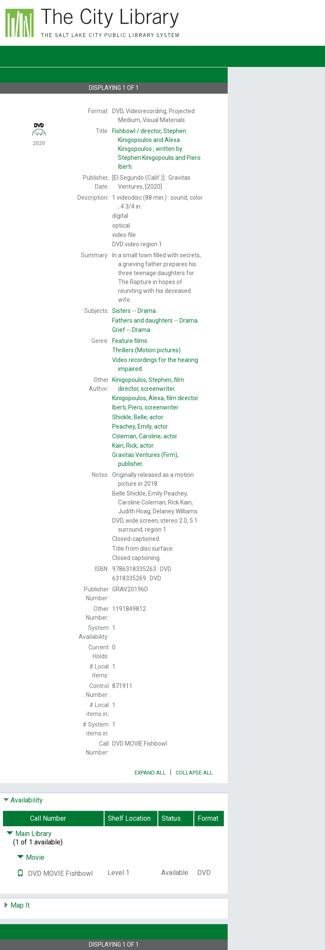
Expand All (150, 772)
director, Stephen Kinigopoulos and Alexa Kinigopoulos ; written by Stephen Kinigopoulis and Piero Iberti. (156, 149)
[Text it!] (20, 873)
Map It (20, 905)
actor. (138, 417)
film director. (155, 398)
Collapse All (194, 772)
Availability (27, 800)
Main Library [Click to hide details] (29, 834)
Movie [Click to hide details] (30, 857)
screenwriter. (145, 407)
